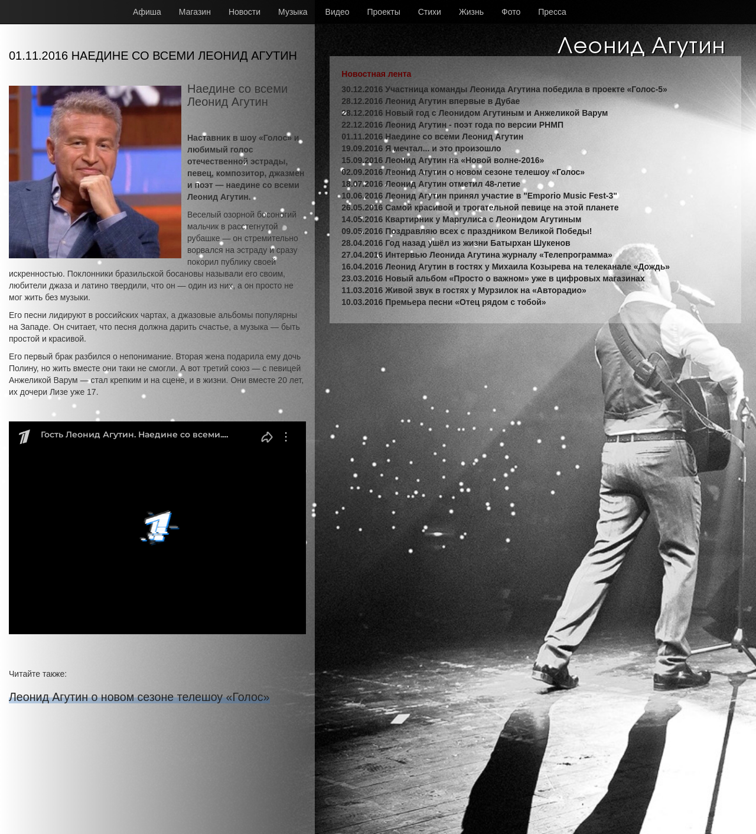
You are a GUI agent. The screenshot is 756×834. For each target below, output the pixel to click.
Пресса (552, 12)
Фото (510, 12)
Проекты (383, 12)
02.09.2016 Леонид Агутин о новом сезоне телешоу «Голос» (463, 172)
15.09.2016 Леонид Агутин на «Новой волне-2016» (442, 160)
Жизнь (471, 12)
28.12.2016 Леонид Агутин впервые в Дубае (430, 101)
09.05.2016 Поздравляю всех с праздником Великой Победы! (466, 231)
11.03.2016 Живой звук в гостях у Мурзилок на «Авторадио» (463, 290)
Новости (244, 12)
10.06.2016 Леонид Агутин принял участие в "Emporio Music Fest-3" (479, 195)
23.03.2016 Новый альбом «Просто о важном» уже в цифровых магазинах (492, 278)
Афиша (147, 12)
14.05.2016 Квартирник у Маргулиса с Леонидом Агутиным (461, 219)
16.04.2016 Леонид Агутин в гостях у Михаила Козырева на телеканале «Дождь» (505, 266)
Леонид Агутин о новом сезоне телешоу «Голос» (139, 696)
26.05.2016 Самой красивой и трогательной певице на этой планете (479, 207)
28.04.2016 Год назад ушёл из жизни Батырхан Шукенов (455, 243)
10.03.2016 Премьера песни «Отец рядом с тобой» (443, 302)
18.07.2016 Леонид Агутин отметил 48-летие (430, 184)
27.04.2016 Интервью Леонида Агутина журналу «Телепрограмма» (476, 254)
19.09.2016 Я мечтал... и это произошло (421, 148)
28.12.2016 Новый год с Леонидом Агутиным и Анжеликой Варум (474, 113)
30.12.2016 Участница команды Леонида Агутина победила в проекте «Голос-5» (504, 89)
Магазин (195, 12)
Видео (337, 12)
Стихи (429, 12)
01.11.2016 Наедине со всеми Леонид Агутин (432, 136)
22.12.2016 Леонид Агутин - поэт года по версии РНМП (452, 124)
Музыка (293, 12)
